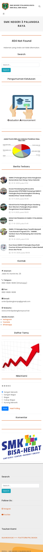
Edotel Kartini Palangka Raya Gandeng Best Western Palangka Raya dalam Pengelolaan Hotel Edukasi (24, 207)
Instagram (7, 319)
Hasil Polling (15, 408)
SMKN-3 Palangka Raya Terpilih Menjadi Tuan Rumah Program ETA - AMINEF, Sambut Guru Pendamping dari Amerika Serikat (25, 232)
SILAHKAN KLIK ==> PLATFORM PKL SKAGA (19, 537)
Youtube (6, 322)
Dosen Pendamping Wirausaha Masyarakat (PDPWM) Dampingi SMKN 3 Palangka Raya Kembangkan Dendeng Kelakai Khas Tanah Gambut (25, 192)
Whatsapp (7, 324)
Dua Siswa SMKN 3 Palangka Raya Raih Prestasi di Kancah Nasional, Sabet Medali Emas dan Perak (26, 247)
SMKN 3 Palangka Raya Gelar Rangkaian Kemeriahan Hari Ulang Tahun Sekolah (25, 179)
